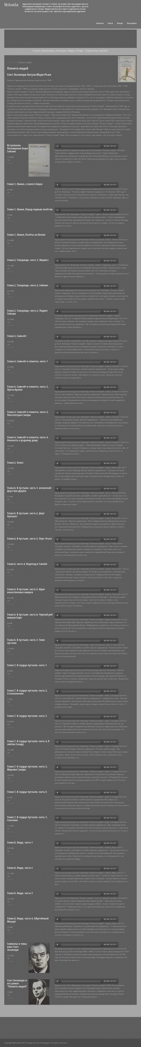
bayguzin (47, 1043)
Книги (110, 23)
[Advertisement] (74, 38)
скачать (10, 163)
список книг (12, 62)
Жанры (120, 23)
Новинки (100, 23)
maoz (37, 1043)
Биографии (132, 23)
